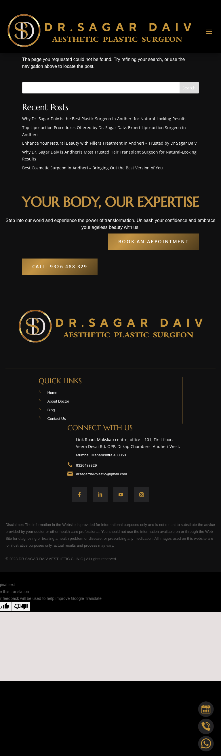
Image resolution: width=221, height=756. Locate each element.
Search (189, 88)
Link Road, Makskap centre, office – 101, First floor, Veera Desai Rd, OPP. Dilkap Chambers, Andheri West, (129, 444)
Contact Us (56, 418)
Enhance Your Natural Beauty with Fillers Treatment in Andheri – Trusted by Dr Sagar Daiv (109, 143)
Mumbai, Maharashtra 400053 (101, 455)
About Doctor (58, 401)
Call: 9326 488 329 (59, 266)
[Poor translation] (21, 606)
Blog (51, 410)
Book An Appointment (153, 241)
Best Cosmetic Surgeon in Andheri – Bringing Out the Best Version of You (92, 168)
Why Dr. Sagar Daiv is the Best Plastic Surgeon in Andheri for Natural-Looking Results (104, 118)
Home (52, 393)
